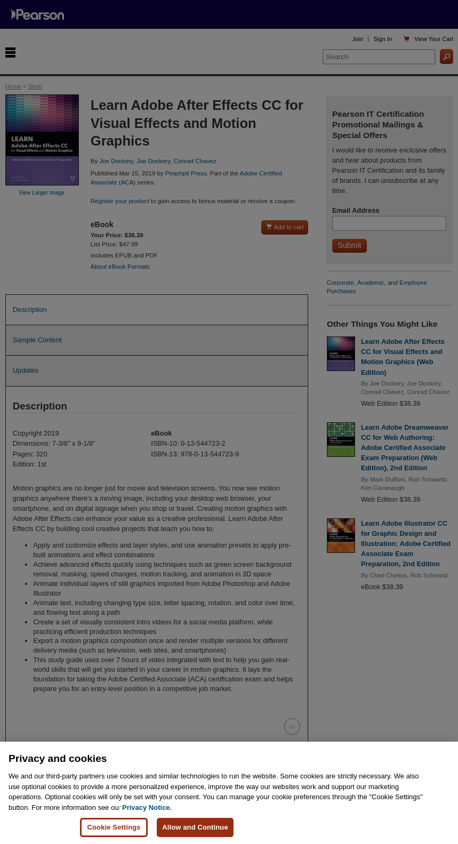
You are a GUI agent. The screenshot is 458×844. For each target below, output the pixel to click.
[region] (229, 793)
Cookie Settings (113, 827)
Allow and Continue (195, 827)
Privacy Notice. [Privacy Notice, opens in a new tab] (147, 807)
